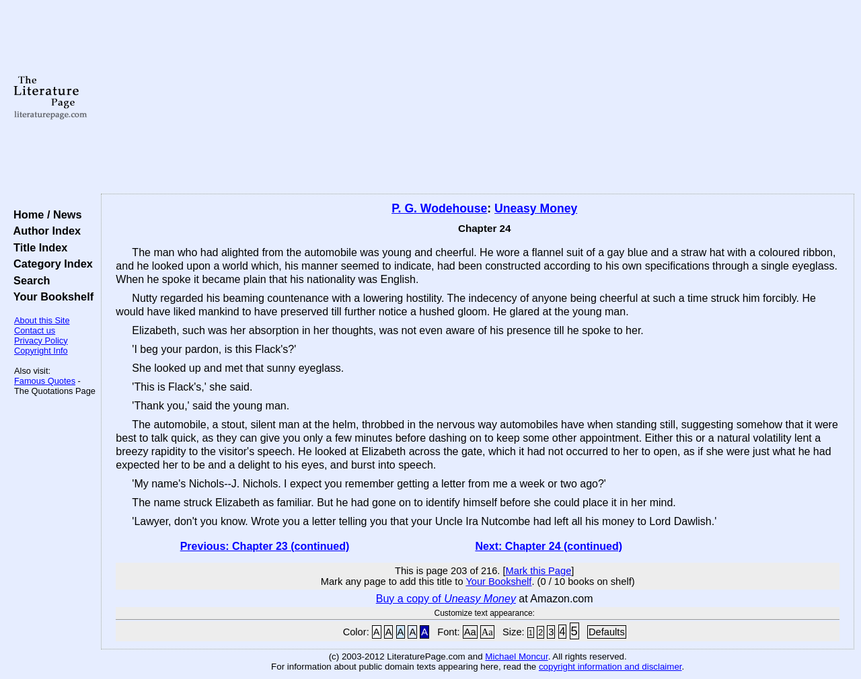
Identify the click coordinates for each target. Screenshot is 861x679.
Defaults (607, 632)
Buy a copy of (446, 598)
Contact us (34, 330)
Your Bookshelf (50, 296)
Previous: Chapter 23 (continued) (265, 546)
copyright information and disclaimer (610, 667)
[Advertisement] (478, 97)
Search (28, 280)
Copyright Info (41, 351)
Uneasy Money (535, 208)
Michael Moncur (516, 656)
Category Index (50, 263)
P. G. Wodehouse (439, 208)
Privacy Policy (41, 340)
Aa (470, 632)
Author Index (44, 231)
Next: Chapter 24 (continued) (548, 546)
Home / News (44, 214)
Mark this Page (539, 570)
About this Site (42, 320)
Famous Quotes (44, 381)
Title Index (37, 247)
